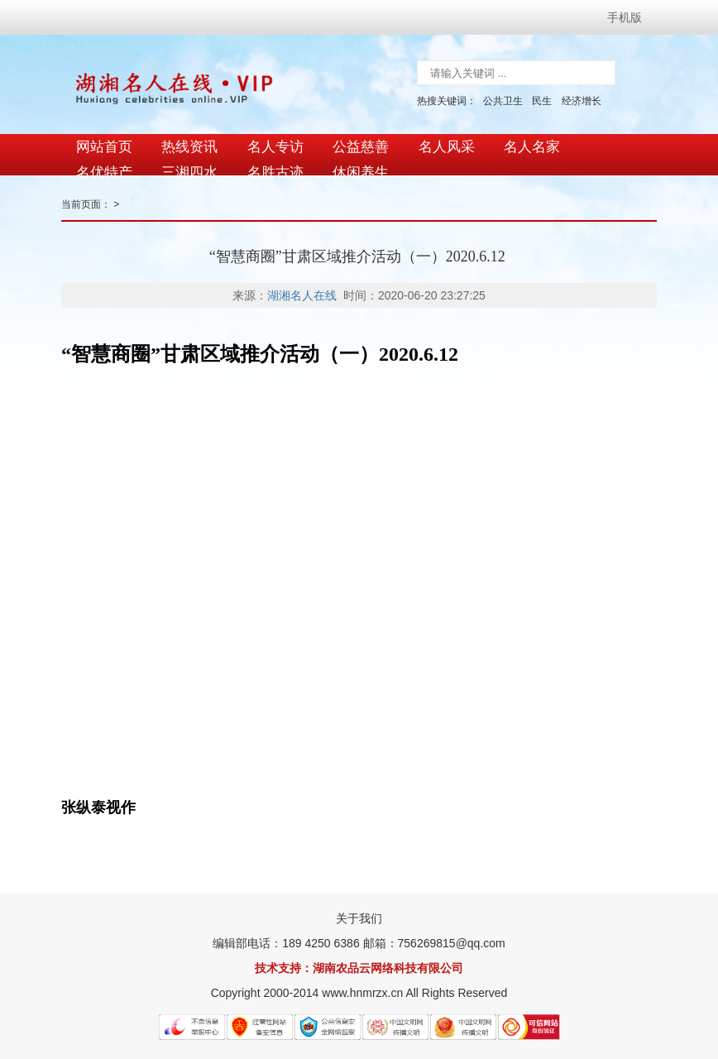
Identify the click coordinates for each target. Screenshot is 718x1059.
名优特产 (609, 142)
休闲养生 (272, 159)
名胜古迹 (188, 159)
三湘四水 (103, 159)
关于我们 (359, 908)
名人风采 (441, 142)
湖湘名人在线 (302, 285)
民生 (542, 101)
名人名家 (525, 142)
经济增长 (581, 101)
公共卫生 (503, 101)
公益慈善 (356, 142)
